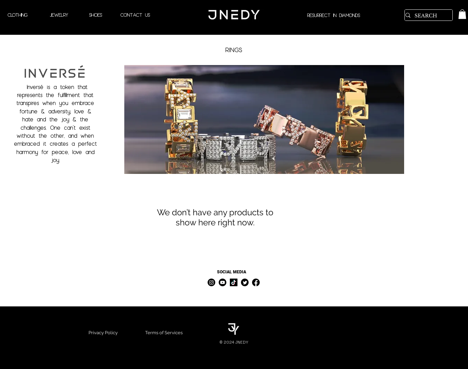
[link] (462, 14)
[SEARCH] (426, 16)
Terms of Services (164, 332)
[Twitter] (245, 282)
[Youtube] (222, 282)
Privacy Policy (103, 332)
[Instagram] (211, 282)
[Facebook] (256, 282)
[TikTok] (233, 282)
